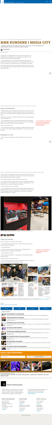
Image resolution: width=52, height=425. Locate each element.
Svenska (45, 317)
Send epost (4, 418)
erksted (2, 384)
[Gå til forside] (7, 1)
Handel (8, 383)
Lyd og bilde (18, 383)
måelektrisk (40, 383)
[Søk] (47, 1)
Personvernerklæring (31, 402)
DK (21, 2)
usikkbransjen (33, 383)
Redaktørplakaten (31, 401)
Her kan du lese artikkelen (45, 306)
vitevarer (13, 383)
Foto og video (3, 383)
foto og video (13, 312)
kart (8, 411)
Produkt (6, 384)
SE (19, 2)
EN (17, 2)
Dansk (32, 317)
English (19, 317)
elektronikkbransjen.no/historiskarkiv (42, 307)
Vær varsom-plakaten (40, 401)
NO (23, 2)
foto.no (7, 312)
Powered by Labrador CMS (26, 424)
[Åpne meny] (50, 1)
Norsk (6, 317)
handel (2, 312)
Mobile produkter (25, 383)
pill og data (46, 383)
